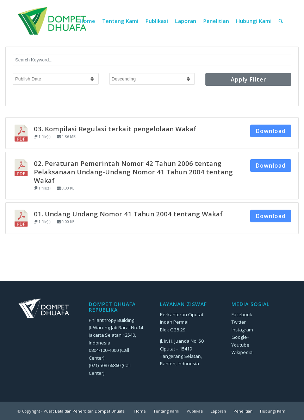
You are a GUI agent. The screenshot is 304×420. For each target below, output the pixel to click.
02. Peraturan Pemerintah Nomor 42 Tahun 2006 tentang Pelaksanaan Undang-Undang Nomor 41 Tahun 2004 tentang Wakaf (133, 172)
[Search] (280, 21)
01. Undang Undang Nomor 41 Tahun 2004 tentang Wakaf (128, 213)
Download (271, 131)
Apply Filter (248, 79)
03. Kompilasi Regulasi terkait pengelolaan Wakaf (115, 128)
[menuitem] (87, 21)
